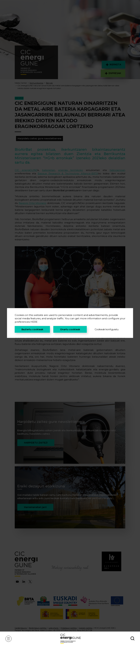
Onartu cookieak (70, 329)
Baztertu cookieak (32, 329)
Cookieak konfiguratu (107, 329)
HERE (33, 321)
